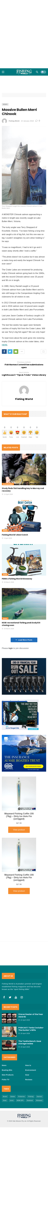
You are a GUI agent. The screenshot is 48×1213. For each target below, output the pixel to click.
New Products (8, 1075)
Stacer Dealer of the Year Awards (30, 1015)
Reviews (28, 1080)
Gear (5, 574)
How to (28, 1065)
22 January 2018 (27, 121)
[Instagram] (21, 997)
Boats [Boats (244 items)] (5, 1096)
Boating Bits (7, 1070)
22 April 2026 (24, 1020)
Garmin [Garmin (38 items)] (39, 1096)
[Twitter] (10, 997)
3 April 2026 (7, 538)
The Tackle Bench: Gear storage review (29, 1042)
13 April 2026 (7, 494)
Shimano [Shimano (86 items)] (39, 1100)
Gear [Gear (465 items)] (4, 1100)
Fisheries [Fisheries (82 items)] (21, 1096)
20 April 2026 (24, 1033)
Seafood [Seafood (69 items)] (30, 1100)
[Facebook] (4, 997)
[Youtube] (16, 997)
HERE (4, 345)
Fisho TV (5, 1080)
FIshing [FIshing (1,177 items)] (30, 1096)
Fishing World (14, 121)
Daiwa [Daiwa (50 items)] (13, 1096)
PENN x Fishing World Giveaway (17, 578)
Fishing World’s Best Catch (15, 535)
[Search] (37, 72)
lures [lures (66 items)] (11, 1100)
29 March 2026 (8, 582)
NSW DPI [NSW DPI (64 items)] (20, 1100)
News (5, 104)
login (11, 648)
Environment (8, 484)
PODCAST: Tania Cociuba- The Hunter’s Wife (31, 1028)
